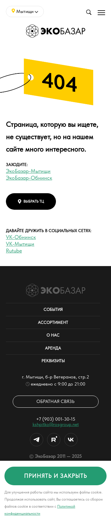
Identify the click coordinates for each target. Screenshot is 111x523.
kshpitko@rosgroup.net (56, 424)
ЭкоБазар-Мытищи (28, 171)
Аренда (53, 348)
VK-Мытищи (20, 244)
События (53, 309)
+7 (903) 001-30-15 (55, 419)
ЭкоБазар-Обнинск (29, 178)
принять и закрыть (55, 475)
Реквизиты (53, 360)
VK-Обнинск (21, 237)
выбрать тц (31, 201)
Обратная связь (55, 401)
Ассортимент (53, 322)
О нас (52, 335)
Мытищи (25, 11)
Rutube (14, 250)
